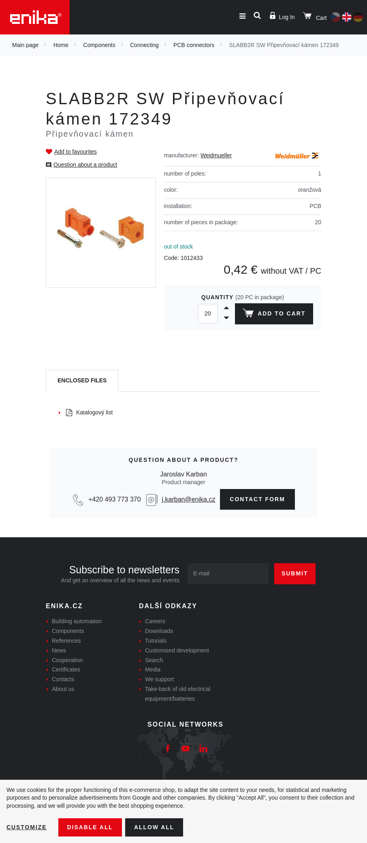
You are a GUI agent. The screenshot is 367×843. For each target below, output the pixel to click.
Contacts (63, 679)
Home (60, 45)
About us (63, 689)
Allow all (154, 827)
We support (159, 679)
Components (99, 45)
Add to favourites (75, 151)
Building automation (77, 621)
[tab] (82, 381)
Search (154, 660)
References (66, 640)
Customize (26, 827)
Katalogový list (89, 412)
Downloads (159, 631)
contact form (257, 499)
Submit (295, 573)
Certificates (66, 669)
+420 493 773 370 (114, 499)
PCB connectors (193, 45)
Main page (25, 45)
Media (152, 669)
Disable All (90, 827)
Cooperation (67, 660)
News (59, 650)
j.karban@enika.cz (189, 499)
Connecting (144, 45)
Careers (155, 621)
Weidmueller (216, 155)
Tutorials (155, 640)
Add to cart (274, 315)
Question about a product (85, 164)
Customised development (177, 650)
